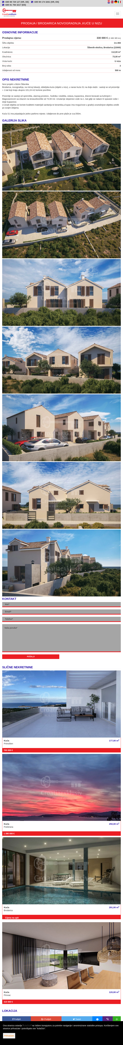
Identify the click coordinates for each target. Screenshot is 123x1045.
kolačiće (27, 1025)
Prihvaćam (9, 1036)
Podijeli (16, 1019)
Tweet (77, 1019)
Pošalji (30, 657)
